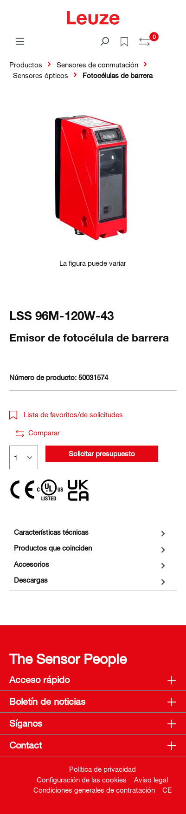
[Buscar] (104, 41)
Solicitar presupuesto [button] (102, 453)
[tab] (90, 532)
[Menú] (20, 41)
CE (167, 790)
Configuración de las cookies (82, 779)
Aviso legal (151, 779)
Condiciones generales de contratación (94, 790)
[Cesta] (171, 38)
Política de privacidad (102, 769)
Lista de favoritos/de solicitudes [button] (66, 414)
